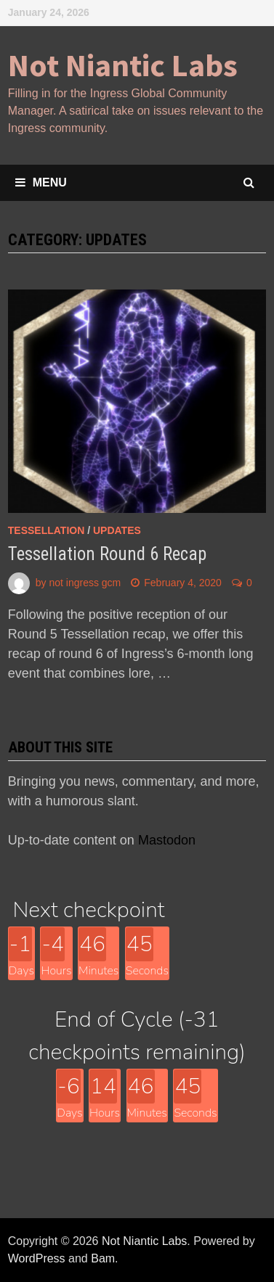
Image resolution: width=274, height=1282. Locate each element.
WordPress (36, 1258)
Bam (103, 1258)
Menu (41, 182)
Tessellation (46, 530)
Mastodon (167, 840)
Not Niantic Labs (123, 65)
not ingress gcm (85, 582)
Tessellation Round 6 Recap (107, 553)
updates (117, 530)
